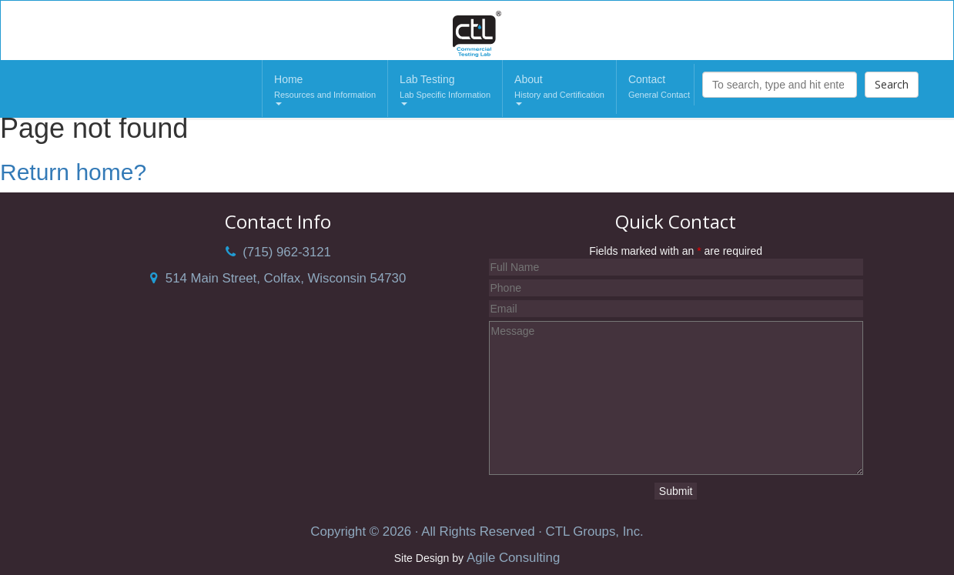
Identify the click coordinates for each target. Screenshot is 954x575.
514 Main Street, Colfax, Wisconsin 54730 (278, 278)
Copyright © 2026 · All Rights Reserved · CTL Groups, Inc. (476, 531)
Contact (659, 87)
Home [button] (325, 89)
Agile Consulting (513, 557)
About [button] (559, 89)
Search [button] (892, 84)
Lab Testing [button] (445, 89)
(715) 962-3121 (278, 252)
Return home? (73, 172)
